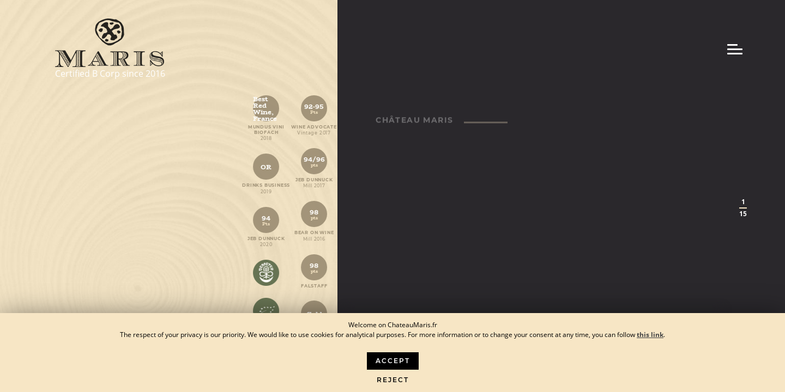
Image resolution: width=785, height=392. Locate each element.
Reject (393, 380)
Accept (393, 361)
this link (650, 334)
